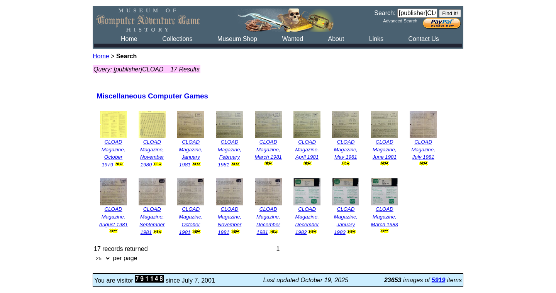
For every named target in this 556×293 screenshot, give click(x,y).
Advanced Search (400, 21)
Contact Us (424, 39)
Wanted (292, 39)
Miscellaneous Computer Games (152, 96)
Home (129, 39)
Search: (384, 13)
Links (376, 39)
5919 (439, 280)
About (336, 39)
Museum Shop (237, 39)
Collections (177, 39)
